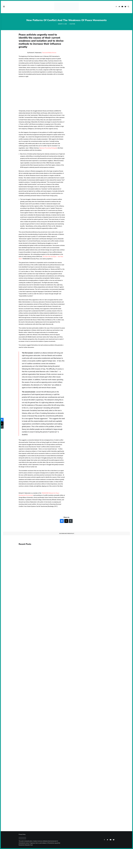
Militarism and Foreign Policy (66, 533)
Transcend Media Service (49, 52)
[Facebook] (62, 521)
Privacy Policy (22, 834)
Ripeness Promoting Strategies (48, 148)
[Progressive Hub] (66, 6)
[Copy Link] (71, 521)
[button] (116, 6)
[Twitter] (66, 521)
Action (73, 24)
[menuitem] (116, 6)
